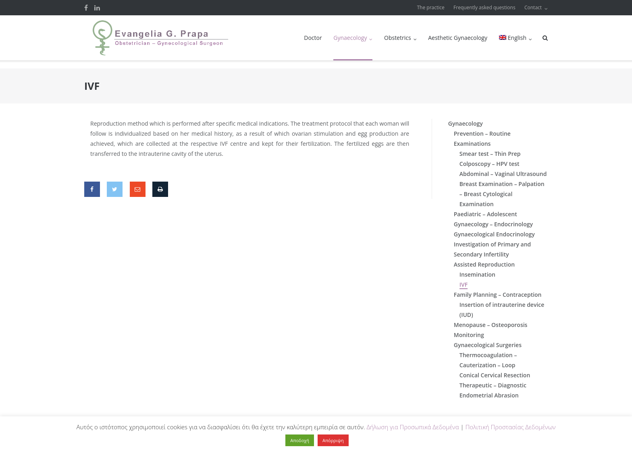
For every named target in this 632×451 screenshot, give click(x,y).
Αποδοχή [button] (299, 440)
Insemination (477, 274)
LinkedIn (97, 7)
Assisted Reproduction (484, 264)
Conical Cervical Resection (494, 375)
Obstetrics (397, 37)
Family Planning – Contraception (498, 294)
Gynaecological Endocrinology (494, 234)
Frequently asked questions (484, 7)
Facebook (86, 7)
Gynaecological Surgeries (488, 345)
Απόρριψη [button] (333, 440)
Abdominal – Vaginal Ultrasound (503, 174)
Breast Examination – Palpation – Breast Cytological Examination (502, 194)
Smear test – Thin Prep (490, 153)
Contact (533, 7)
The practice (431, 7)
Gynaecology (350, 37)
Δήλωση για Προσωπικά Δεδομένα (412, 427)
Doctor (313, 37)
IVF (463, 284)
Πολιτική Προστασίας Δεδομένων (510, 427)
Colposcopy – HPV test (489, 164)
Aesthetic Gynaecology (457, 37)
